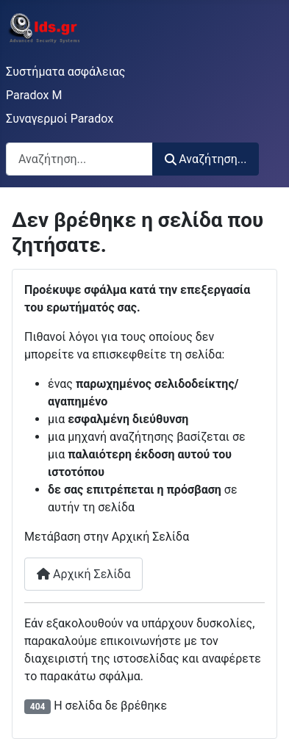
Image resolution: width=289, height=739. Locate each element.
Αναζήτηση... (205, 159)
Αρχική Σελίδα (83, 574)
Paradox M (34, 95)
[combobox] (79, 159)
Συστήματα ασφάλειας (65, 72)
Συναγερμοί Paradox (59, 119)
